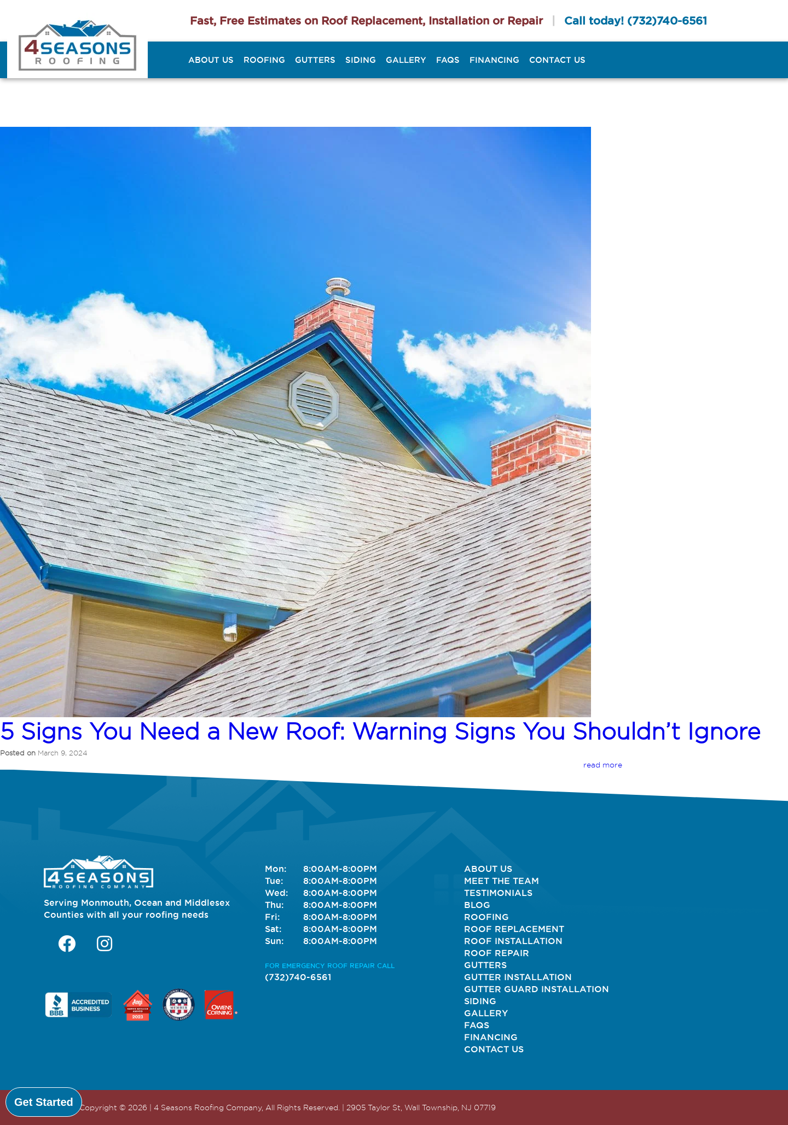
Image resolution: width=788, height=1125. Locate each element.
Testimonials (498, 893)
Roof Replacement (514, 929)
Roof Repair (496, 953)
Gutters (315, 60)
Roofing (264, 60)
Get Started (43, 1102)
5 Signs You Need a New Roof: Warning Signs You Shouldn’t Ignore (380, 731)
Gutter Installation (518, 977)
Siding (360, 60)
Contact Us (557, 60)
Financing (494, 60)
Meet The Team (501, 881)
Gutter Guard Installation (536, 989)
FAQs (448, 60)
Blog (477, 905)
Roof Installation (513, 941)
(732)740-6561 (667, 21)
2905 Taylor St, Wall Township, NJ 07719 (421, 1107)
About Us (211, 60)
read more (602, 764)
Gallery (406, 60)
